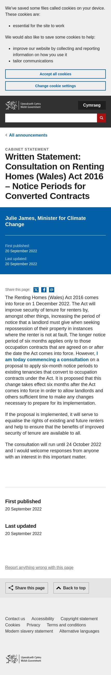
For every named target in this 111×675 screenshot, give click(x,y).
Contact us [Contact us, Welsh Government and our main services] (15, 619)
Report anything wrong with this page (39, 567)
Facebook (43, 290)
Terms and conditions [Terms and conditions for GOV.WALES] (66, 625)
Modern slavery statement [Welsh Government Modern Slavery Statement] (29, 631)
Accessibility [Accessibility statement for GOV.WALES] (42, 619)
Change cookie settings (55, 86)
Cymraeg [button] (92, 105)
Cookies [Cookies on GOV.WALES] (12, 625)
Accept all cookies (55, 74)
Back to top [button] (74, 588)
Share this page (30, 588)
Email (51, 290)
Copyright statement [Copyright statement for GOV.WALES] (79, 619)
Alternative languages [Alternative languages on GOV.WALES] (79, 631)
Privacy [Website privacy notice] (33, 625)
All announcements (28, 135)
